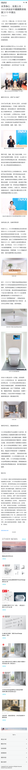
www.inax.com (4, 530)
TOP (14, 734)
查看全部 (24, 539)
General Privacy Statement (6, 767)
